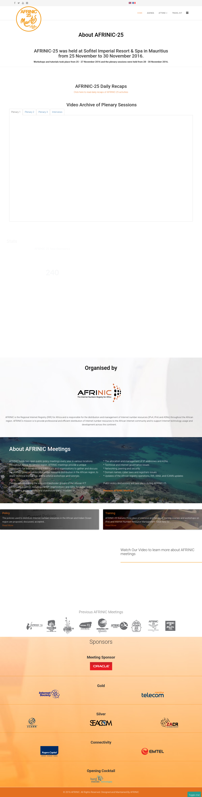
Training (110, 513)
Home (139, 13)
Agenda (150, 13)
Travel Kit (177, 13)
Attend (162, 13)
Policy (6, 513)
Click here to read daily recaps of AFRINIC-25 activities (101, 92)
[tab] (16, 112)
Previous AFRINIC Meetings (118, 490)
